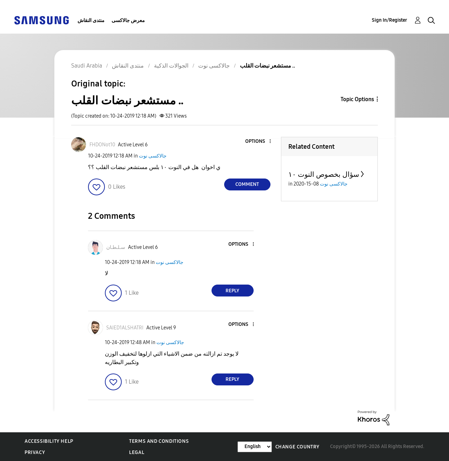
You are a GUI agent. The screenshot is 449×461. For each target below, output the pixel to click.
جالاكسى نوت (153, 156)
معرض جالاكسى (128, 20)
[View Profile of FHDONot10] (102, 145)
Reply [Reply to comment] (232, 291)
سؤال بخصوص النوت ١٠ (323, 174)
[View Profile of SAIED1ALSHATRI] (124, 328)
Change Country (297, 447)
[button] (258, 141)
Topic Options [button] (357, 99)
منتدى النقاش (91, 20)
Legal (136, 452)
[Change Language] (254, 446)
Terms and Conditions (159, 441)
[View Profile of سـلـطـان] (115, 247)
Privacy (35, 452)
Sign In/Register (389, 20)
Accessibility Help (49, 441)
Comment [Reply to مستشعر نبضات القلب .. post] (247, 184)
